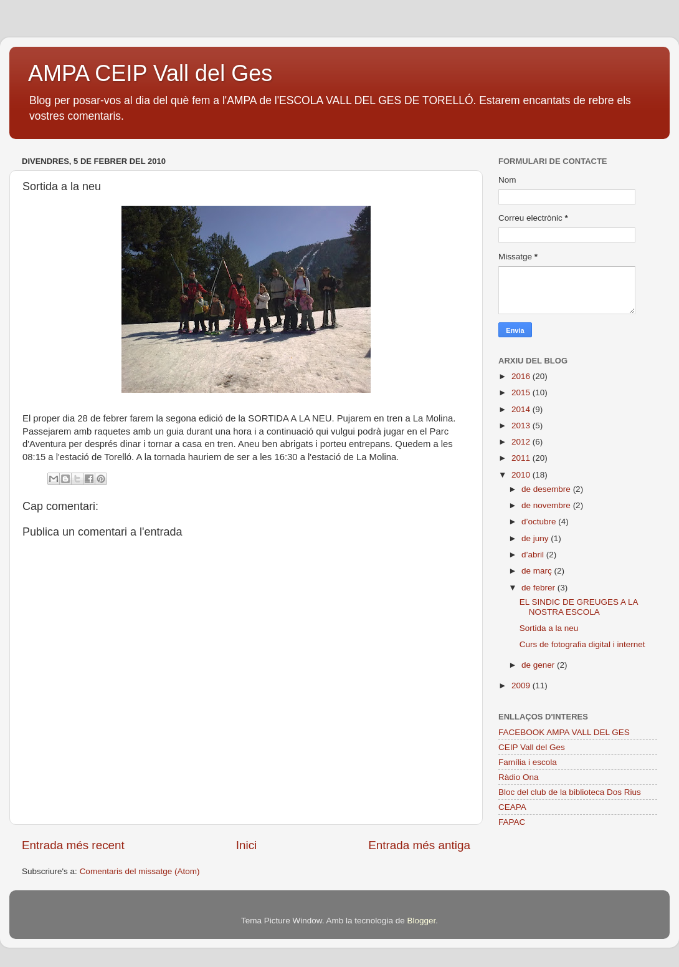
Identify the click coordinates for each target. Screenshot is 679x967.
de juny (536, 538)
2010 (522, 474)
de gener (539, 665)
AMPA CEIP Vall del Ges (150, 73)
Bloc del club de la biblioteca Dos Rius (569, 792)
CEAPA (512, 807)
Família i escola (527, 762)
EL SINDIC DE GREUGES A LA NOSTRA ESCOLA (579, 607)
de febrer (539, 587)
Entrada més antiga (419, 845)
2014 (522, 409)
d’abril (533, 554)
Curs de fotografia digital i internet (582, 644)
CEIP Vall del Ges (531, 747)
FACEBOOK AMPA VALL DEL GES (564, 732)
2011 (522, 458)
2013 (522, 425)
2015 (522, 392)
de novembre (547, 505)
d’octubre (539, 521)
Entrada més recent (73, 845)
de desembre (547, 489)
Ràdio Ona (518, 777)
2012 (522, 441)
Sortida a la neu (549, 628)
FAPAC (511, 822)
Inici (246, 845)
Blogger (421, 920)
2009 (522, 685)
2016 (522, 376)
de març (537, 570)
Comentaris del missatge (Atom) (140, 871)
